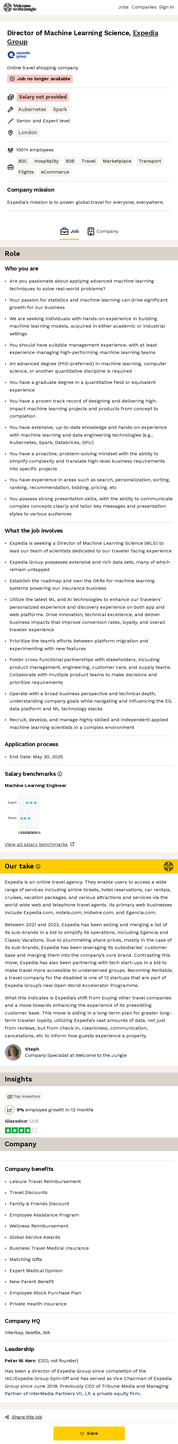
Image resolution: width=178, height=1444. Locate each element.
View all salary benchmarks (36, 844)
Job (69, 231)
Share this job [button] (23, 1417)
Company (102, 231)
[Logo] (20, 7)
